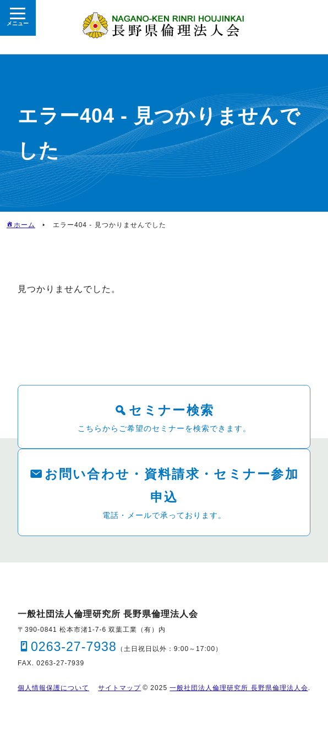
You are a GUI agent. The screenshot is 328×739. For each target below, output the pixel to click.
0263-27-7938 (75, 646)
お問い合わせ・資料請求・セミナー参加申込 (171, 485)
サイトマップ (119, 689)
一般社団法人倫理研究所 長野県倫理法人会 (239, 689)
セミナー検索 (172, 409)
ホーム (24, 225)
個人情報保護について (53, 689)
